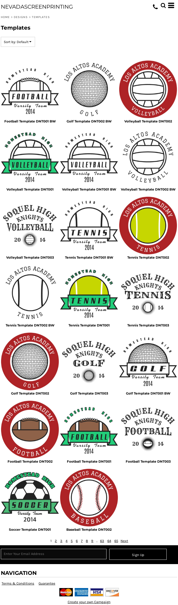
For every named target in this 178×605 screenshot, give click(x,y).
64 (109, 541)
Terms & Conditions (18, 583)
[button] (163, 5)
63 (102, 541)
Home (5, 17)
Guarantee (47, 583)
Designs (21, 17)
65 (116, 541)
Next (124, 541)
